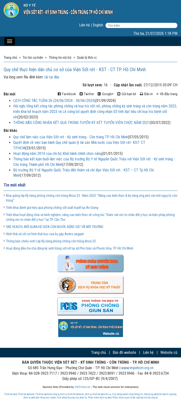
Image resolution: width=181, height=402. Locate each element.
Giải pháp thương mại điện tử (72, 397)
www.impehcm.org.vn (137, 368)
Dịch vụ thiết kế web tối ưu (98, 394)
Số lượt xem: (92, 85)
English (98, 25)
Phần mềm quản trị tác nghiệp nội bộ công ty (134, 397)
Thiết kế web (10, 394)
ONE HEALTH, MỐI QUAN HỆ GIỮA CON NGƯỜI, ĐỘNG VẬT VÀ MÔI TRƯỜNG (54, 227)
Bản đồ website (124, 352)
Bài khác (10, 130)
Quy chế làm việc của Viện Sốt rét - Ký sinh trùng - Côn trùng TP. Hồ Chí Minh (70, 137)
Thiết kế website (26, 394)
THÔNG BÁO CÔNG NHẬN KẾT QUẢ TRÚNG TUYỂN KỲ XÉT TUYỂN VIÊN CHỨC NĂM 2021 (81, 122)
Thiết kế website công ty (47, 394)
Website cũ (168, 352)
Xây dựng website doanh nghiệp (160, 394)
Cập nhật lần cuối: (128, 85)
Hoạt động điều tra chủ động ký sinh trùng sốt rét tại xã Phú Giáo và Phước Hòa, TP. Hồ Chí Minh (69, 248)
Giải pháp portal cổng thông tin (127, 394)
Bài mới (9, 94)
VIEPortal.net (82, 386)
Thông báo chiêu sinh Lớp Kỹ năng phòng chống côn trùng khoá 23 (51, 241)
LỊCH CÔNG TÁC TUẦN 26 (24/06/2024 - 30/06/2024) (54, 100)
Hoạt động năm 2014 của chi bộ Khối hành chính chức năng (57, 153)
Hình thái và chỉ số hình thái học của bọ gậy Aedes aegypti (45, 234)
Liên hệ (84, 25)
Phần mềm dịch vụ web (99, 397)
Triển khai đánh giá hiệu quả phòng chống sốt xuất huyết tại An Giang (52, 208)
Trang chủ (98, 352)
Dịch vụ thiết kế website (72, 394)
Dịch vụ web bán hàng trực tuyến (39, 397)
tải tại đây (51, 77)
